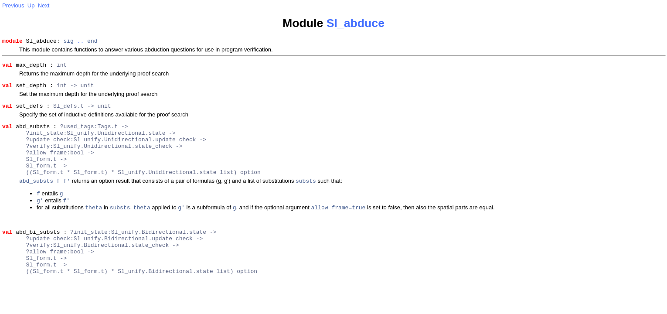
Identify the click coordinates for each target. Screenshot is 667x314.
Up (31, 5)
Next (44, 5)
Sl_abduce (356, 23)
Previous (13, 5)
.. (80, 42)
